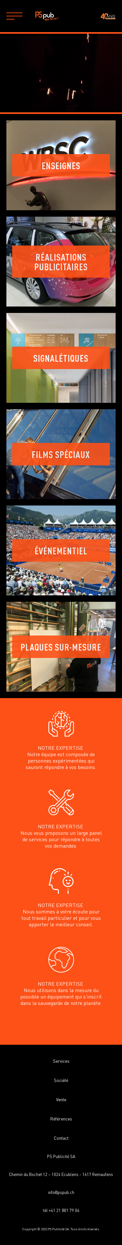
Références (61, 1118)
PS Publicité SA (61, 1156)
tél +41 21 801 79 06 (61, 1210)
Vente (61, 1099)
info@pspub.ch (61, 1192)
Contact (61, 1138)
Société (61, 1080)
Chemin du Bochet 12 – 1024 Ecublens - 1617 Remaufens (61, 1174)
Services (61, 1061)
